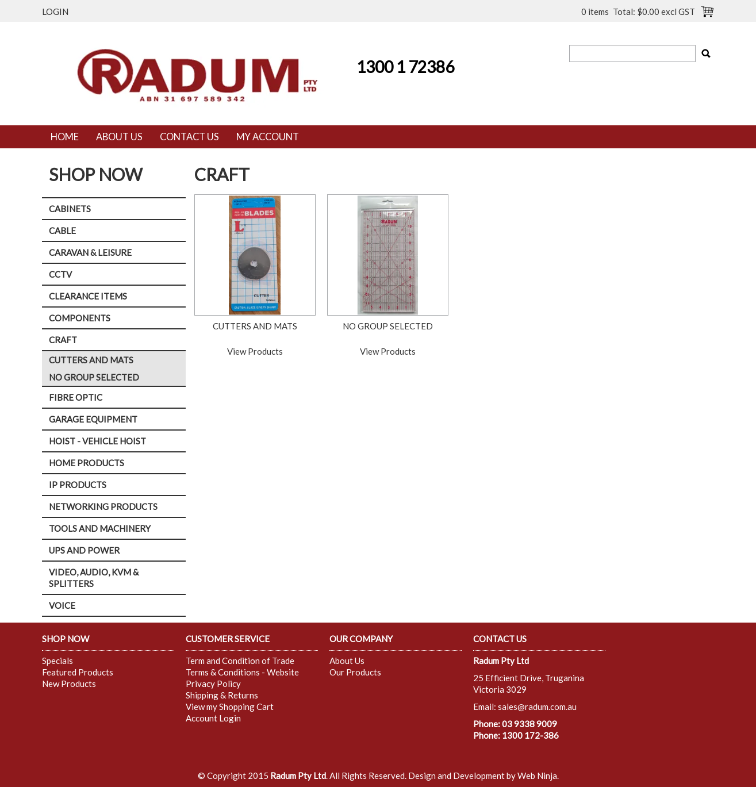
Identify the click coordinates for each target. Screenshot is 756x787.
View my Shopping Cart (230, 706)
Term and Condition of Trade (240, 660)
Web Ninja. (538, 775)
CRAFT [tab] (63, 340)
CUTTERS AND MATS (255, 326)
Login (55, 11)
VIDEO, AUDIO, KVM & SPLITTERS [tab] (94, 578)
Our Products (355, 672)
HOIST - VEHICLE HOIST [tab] (97, 441)
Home (65, 137)
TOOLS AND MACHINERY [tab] (100, 528)
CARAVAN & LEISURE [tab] (90, 252)
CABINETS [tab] (70, 209)
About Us (119, 137)
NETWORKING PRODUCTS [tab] (103, 506)
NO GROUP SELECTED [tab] (94, 377)
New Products (69, 683)
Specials (57, 660)
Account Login (213, 718)
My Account (267, 137)
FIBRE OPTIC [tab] (75, 397)
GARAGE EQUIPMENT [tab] (93, 419)
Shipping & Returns (222, 695)
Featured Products (77, 672)
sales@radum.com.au (537, 706)
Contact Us (189, 137)
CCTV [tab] (60, 274)
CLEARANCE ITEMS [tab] (88, 296)
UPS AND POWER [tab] (84, 550)
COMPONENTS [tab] (79, 318)
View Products (255, 351)
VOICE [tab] (62, 605)
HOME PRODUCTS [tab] (86, 463)
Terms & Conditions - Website (242, 672)
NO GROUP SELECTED (388, 326)
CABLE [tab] (62, 230)
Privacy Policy (213, 683)
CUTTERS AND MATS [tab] (91, 360)
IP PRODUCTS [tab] (77, 484)
